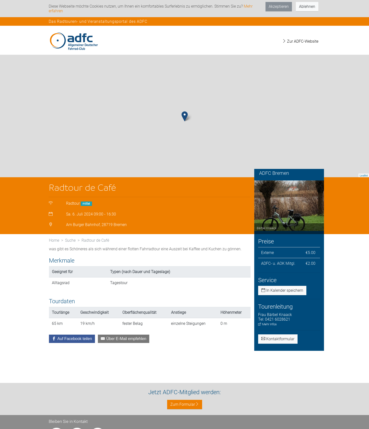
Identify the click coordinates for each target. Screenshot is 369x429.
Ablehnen (307, 6)
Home (54, 240)
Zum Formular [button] (184, 404)
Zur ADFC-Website (300, 41)
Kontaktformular (277, 339)
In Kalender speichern (282, 290)
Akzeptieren (279, 6)
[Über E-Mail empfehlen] (123, 339)
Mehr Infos (267, 324)
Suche (70, 240)
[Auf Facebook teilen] (72, 339)
